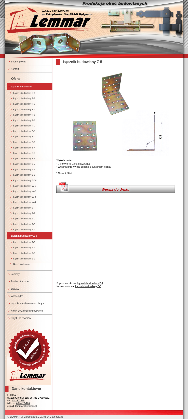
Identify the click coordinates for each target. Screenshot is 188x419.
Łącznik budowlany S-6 (24, 158)
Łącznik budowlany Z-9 (24, 258)
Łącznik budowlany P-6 (24, 120)
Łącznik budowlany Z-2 (24, 218)
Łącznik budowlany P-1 (24, 93)
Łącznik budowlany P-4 (24, 109)
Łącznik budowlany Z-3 (24, 224)
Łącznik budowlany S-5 (24, 153)
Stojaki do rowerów (21, 318)
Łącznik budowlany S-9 (24, 175)
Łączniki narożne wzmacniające (27, 303)
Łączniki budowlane (21, 86)
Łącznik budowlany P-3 (24, 104)
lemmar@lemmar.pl (26, 406)
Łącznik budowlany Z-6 (24, 242)
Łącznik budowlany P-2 (24, 98)
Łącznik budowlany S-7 (24, 164)
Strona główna (18, 61)
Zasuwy (15, 288)
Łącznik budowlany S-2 (24, 136)
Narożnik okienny (21, 264)
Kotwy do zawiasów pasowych (27, 310)
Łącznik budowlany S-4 (24, 147)
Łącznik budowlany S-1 (24, 131)
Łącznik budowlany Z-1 (24, 213)
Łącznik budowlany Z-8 (24, 253)
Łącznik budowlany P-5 (24, 115)
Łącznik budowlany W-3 (24, 197)
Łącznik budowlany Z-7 (24, 247)
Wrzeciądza (17, 296)
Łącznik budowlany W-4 (24, 202)
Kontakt (15, 69)
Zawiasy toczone (19, 281)
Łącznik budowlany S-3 (24, 142)
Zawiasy (15, 274)
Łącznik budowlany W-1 (24, 186)
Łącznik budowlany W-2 (24, 191)
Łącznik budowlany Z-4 (24, 229)
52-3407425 (18, 400)
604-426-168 (23, 403)
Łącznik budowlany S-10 (24, 180)
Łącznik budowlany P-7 (24, 125)
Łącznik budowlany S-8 (24, 169)
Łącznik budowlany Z (23, 208)
